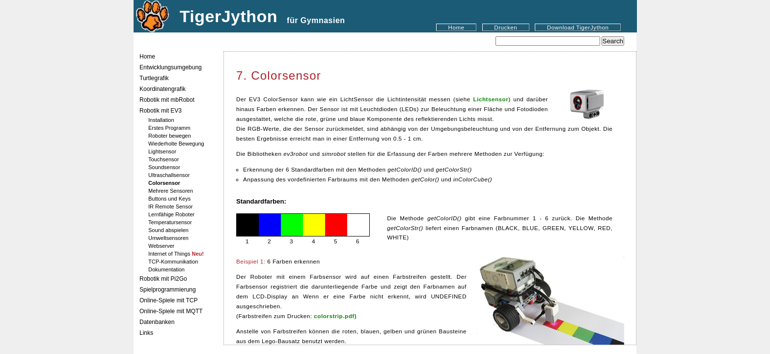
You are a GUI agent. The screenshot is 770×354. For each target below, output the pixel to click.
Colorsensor (164, 183)
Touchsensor (163, 159)
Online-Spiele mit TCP (168, 300)
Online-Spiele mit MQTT (171, 311)
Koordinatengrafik (162, 89)
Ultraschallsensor (169, 175)
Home (456, 27)
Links (146, 332)
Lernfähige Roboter (171, 214)
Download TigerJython (578, 27)
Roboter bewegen (169, 136)
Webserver (161, 246)
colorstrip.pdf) (335, 316)
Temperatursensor (170, 222)
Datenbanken (156, 322)
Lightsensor (162, 151)
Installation (161, 120)
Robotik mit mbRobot (166, 99)
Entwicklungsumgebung (170, 67)
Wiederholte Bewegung (176, 144)
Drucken (505, 27)
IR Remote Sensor (170, 206)
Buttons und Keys (169, 199)
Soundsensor (164, 167)
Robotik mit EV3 (160, 110)
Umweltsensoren (168, 238)
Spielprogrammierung (167, 289)
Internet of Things (176, 254)
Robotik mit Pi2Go (163, 278)
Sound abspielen (168, 230)
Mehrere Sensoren (170, 191)
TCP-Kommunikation (173, 262)
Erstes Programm (169, 128)
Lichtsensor (491, 99)
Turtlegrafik (154, 78)
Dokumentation (166, 269)
